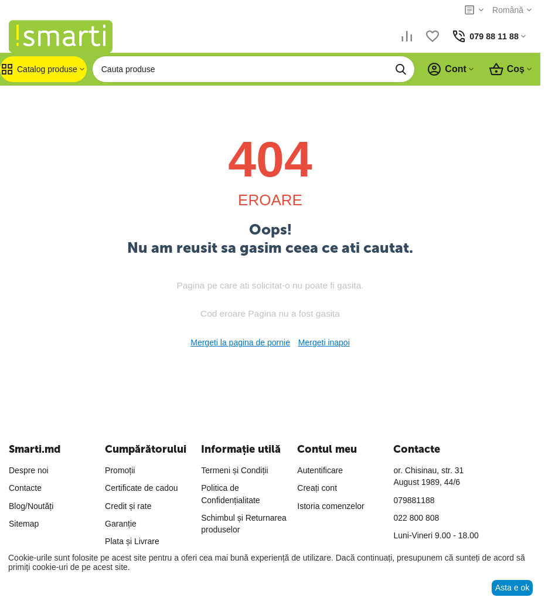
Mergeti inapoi (324, 342)
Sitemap (24, 523)
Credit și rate (128, 506)
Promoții (120, 470)
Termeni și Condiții (234, 470)
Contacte (25, 488)
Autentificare (320, 470)
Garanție (121, 523)
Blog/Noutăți (31, 506)
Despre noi (29, 470)
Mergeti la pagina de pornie (240, 342)
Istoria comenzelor (330, 506)
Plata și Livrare (132, 541)
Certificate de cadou (141, 488)
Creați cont (317, 488)
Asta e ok (512, 587)
